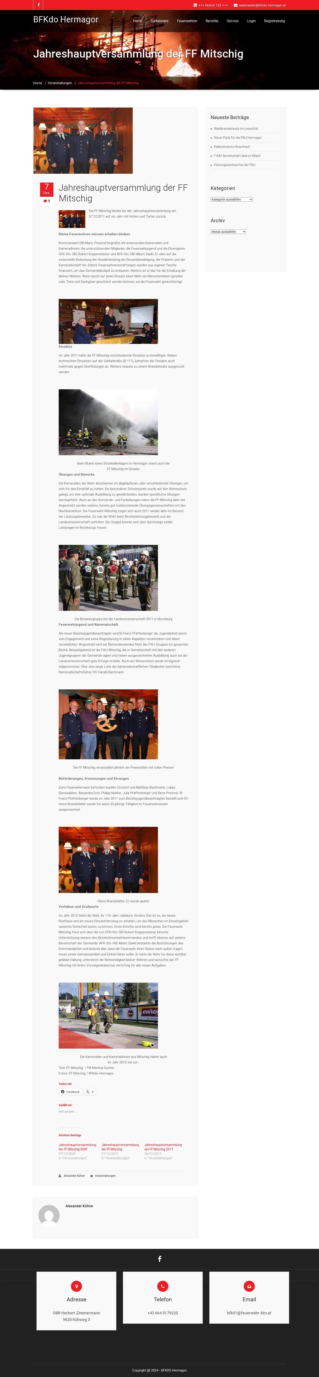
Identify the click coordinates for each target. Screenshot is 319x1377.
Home (137, 21)
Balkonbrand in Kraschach (232, 146)
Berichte (212, 21)
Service (233, 21)
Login (251, 21)
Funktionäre (160, 21)
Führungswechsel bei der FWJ (234, 165)
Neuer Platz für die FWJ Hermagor (238, 137)
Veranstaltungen (60, 83)
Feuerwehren (187, 21)
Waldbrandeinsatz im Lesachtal (236, 128)
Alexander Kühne (72, 1176)
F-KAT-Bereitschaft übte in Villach (237, 156)
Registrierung (274, 21)
